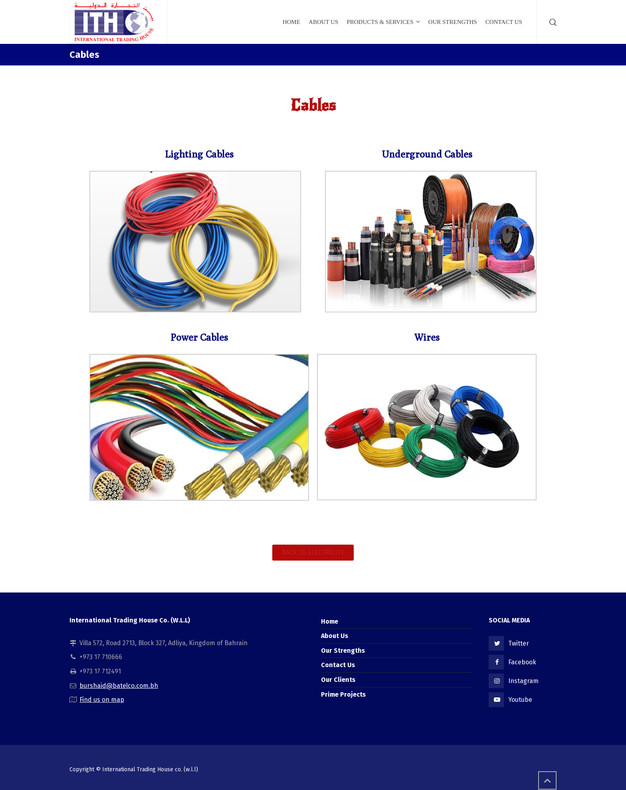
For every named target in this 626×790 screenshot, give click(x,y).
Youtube (520, 699)
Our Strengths (343, 650)
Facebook (522, 662)
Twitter (518, 643)
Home (329, 621)
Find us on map (101, 699)
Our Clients (338, 679)
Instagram (523, 681)
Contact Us (338, 665)
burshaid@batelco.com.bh (118, 685)
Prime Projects (343, 694)
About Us (334, 636)
